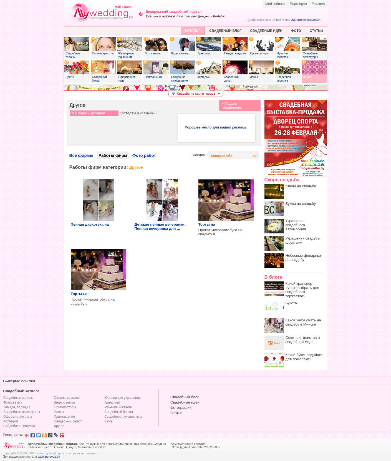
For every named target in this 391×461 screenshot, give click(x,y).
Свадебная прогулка (19, 426)
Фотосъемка (12, 402)
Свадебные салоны (18, 398)
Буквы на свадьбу (301, 203)
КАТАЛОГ (192, 31)
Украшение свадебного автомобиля (296, 225)
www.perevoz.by (49, 456)
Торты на (206, 224)
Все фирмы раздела (87, 113)
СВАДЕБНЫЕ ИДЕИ (266, 31)
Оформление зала (17, 417)
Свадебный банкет (118, 412)
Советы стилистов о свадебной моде (303, 340)
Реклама (318, 4)
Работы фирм (113, 155)
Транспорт (112, 402)
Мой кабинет (275, 4)
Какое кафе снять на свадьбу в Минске (303, 322)
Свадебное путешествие (123, 417)
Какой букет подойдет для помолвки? (304, 357)
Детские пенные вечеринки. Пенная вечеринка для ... (160, 226)
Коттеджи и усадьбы (138, 113)
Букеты (292, 303)
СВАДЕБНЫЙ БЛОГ (225, 31)
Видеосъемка (64, 402)
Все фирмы (81, 155)
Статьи (176, 413)
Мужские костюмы (118, 407)
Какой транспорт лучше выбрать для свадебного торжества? (302, 289)
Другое (59, 426)
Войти (280, 19)
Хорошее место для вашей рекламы (216, 127)
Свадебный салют (68, 421)
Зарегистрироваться (305, 19)
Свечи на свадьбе (301, 186)
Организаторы (65, 407)
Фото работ (144, 155)
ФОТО (296, 31)
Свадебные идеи (185, 402)
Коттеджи (10, 421)
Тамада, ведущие (17, 407)
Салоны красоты (67, 398)
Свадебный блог (184, 397)
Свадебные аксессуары (21, 412)
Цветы (59, 412)
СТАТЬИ (316, 31)
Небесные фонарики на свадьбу (303, 257)
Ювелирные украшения (122, 398)
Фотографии (180, 407)
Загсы (108, 421)
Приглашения (64, 417)
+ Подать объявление (232, 105)
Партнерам (298, 4)
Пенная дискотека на (90, 224)
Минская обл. (222, 156)
